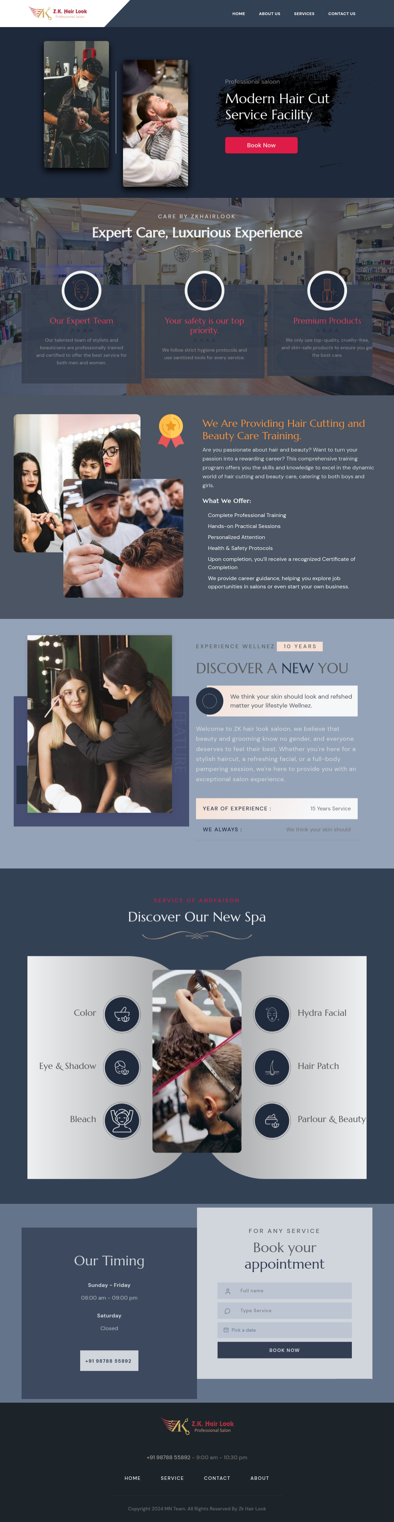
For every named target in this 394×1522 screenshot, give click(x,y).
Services (304, 13)
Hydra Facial (322, 1033)
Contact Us (342, 13)
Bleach (83, 1139)
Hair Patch (318, 1086)
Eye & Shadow (67, 1086)
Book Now (261, 153)
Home (238, 13)
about (259, 1478)
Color (85, 1033)
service (172, 1478)
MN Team (174, 1509)
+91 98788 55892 (108, 1374)
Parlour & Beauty (332, 1139)
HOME (133, 1478)
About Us (270, 13)
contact (217, 1478)
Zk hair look (252, 1509)
